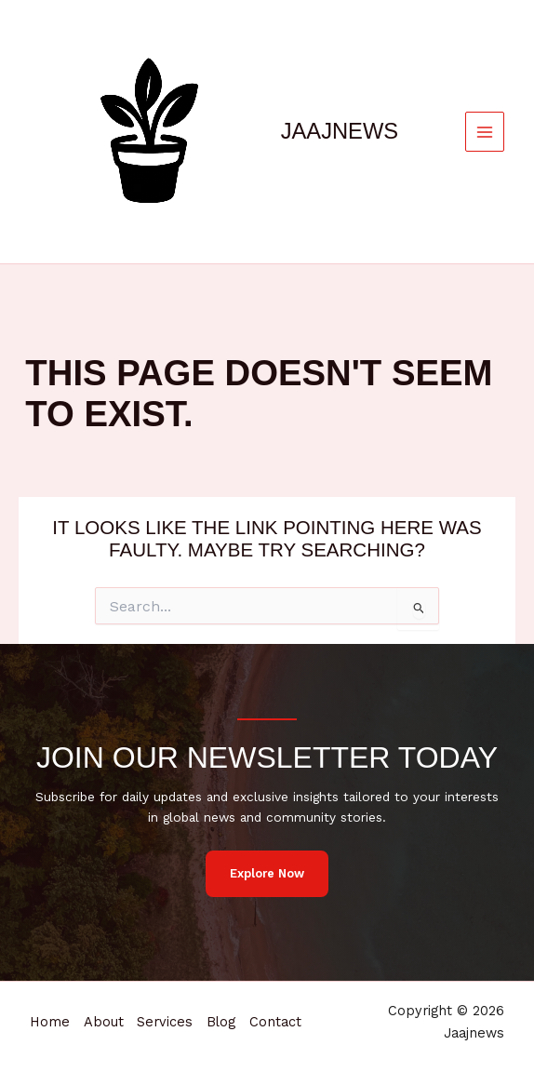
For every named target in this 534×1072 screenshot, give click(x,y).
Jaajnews (339, 131)
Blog (224, 1010)
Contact (56, 1033)
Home (50, 1010)
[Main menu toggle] (485, 132)
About (105, 1010)
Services (167, 1010)
